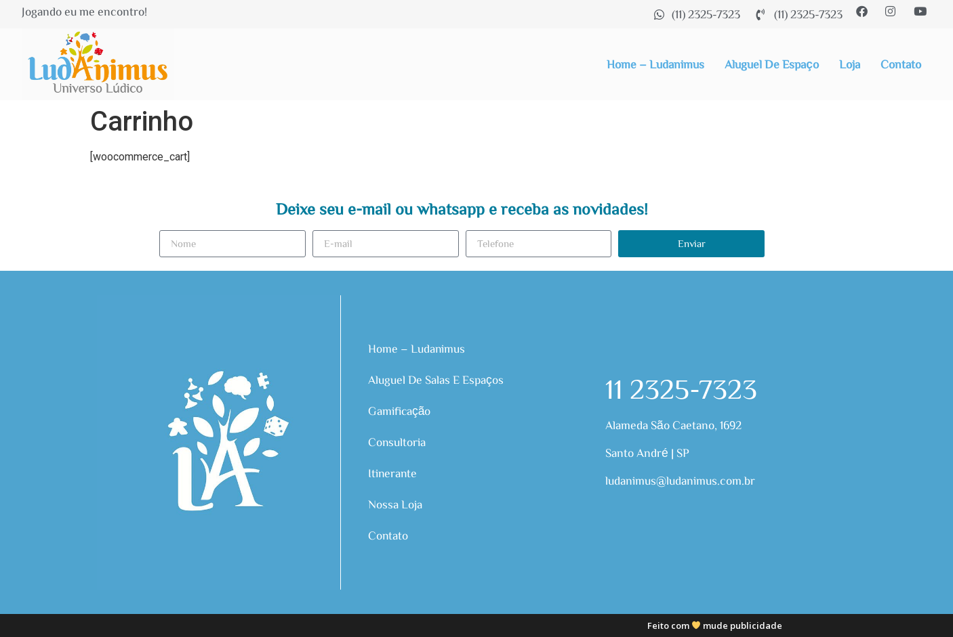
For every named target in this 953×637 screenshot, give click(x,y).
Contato (900, 64)
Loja (849, 64)
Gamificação (400, 410)
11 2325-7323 (681, 388)
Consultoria (397, 441)
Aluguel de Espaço (772, 64)
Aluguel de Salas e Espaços (436, 379)
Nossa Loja (395, 504)
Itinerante (393, 473)
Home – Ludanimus (655, 64)
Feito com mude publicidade (715, 625)
